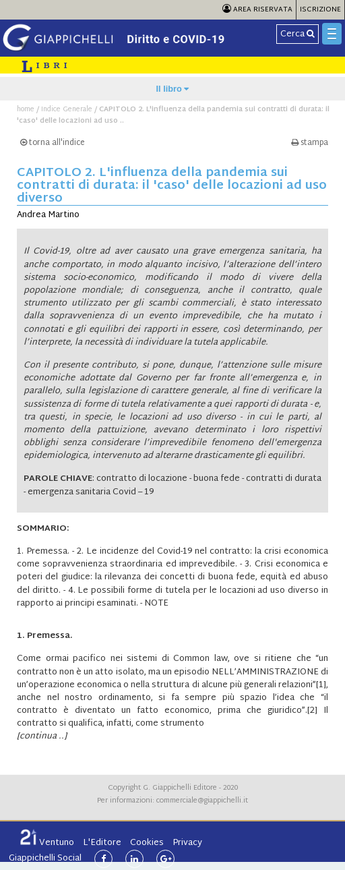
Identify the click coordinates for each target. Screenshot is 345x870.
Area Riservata (257, 9)
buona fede (216, 479)
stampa (309, 143)
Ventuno (47, 843)
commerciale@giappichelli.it (202, 800)
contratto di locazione (141, 479)
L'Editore (102, 843)
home (25, 109)
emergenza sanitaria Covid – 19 (91, 492)
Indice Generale (66, 109)
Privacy (187, 843)
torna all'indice (52, 143)
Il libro (172, 89)
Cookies (147, 843)
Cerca (297, 34)
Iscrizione (320, 9)
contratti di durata (283, 479)
